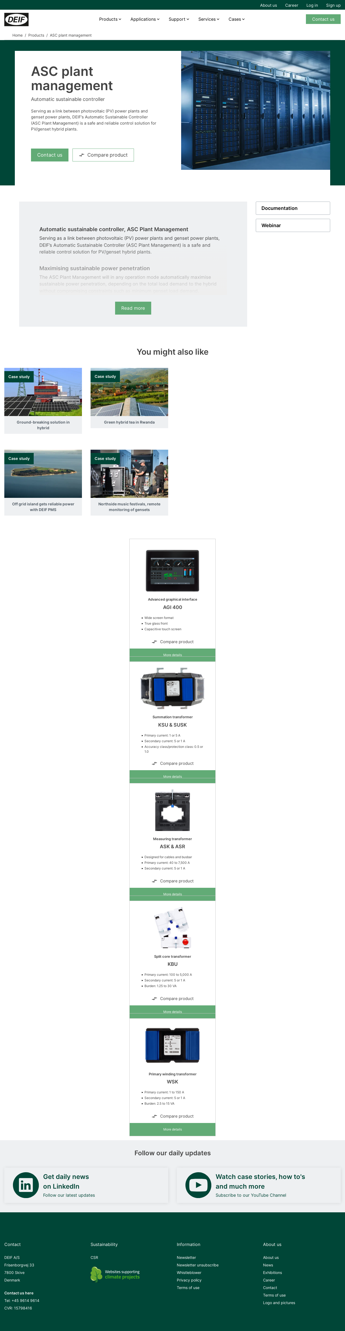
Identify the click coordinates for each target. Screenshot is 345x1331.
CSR (94, 1257)
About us (268, 5)
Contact (270, 1287)
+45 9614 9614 (25, 1300)
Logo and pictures (279, 1302)
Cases (235, 19)
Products (108, 19)
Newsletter (186, 1257)
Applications (143, 19)
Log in (312, 5)
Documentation (279, 208)
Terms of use (188, 1287)
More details (172, 655)
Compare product (103, 155)
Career (291, 5)
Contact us (323, 19)
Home (17, 35)
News (268, 1265)
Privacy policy (189, 1280)
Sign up (333, 5)
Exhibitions (272, 1272)
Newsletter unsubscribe (198, 1265)
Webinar (271, 225)
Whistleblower (189, 1272)
